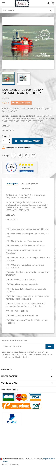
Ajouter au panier (27, 141)
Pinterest (33, 155)
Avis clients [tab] (26, 188)
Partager (13, 155)
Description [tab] (12, 183)
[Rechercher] (28, 10)
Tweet (20, 155)
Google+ (26, 155)
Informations (9, 389)
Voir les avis (26, 171)
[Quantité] (5, 141)
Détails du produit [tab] (29, 183)
